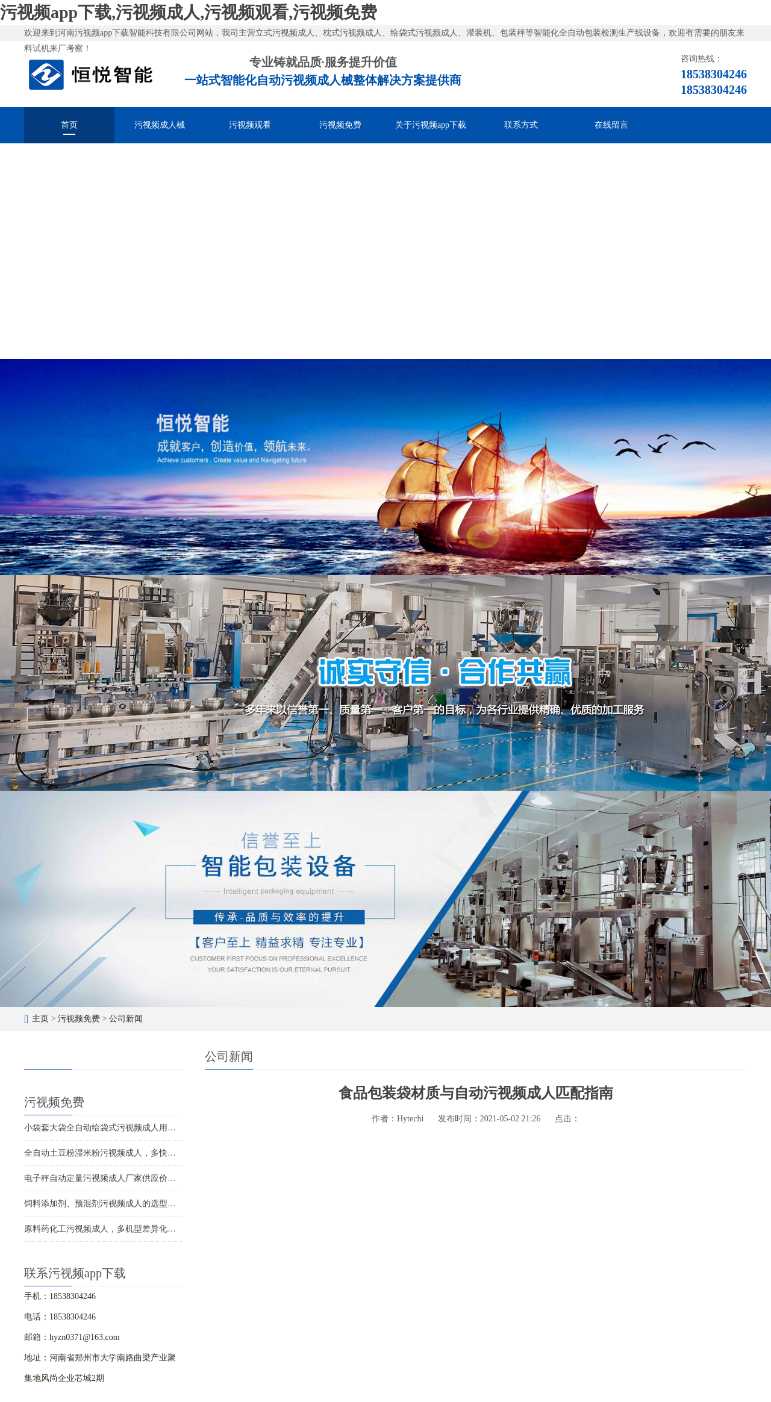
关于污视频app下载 (430, 124)
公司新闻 (126, 1018)
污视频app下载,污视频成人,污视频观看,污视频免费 (188, 12)
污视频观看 (250, 124)
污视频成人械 (159, 124)
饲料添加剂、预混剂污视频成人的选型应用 (104, 1203)
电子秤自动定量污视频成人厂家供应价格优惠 (108, 1178)
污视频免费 (340, 124)
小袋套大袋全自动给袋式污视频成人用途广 (104, 1127)
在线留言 (611, 124)
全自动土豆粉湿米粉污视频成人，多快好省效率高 (117, 1152)
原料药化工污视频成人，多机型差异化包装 (104, 1228)
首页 (69, 124)
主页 (40, 1018)
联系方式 (521, 124)
